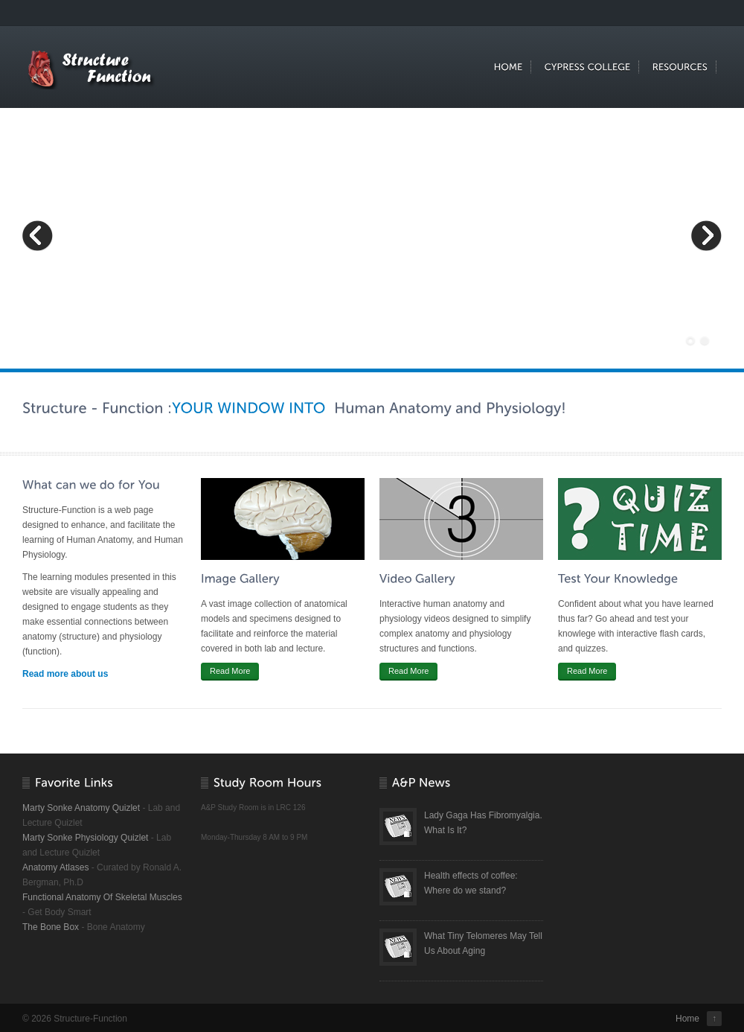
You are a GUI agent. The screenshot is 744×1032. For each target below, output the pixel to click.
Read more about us (65, 674)
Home (687, 1018)
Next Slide (706, 235)
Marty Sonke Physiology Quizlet (85, 837)
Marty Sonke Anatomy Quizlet (81, 808)
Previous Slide (38, 235)
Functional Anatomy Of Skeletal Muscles (102, 897)
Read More (230, 670)
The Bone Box (50, 927)
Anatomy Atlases (55, 867)
